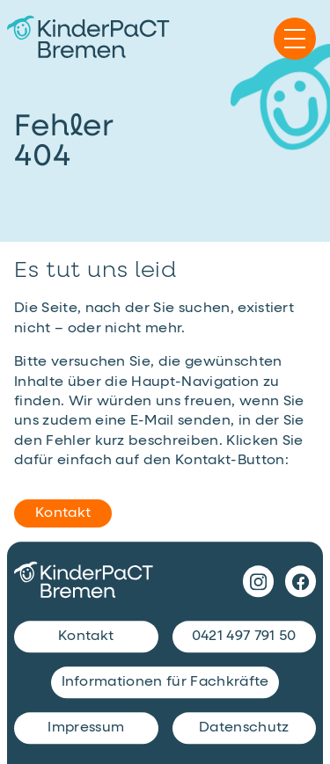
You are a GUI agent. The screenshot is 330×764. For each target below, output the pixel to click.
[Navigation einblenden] (295, 39)
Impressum (86, 729)
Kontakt (63, 513)
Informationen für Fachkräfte (165, 683)
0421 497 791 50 (244, 637)
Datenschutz (244, 729)
